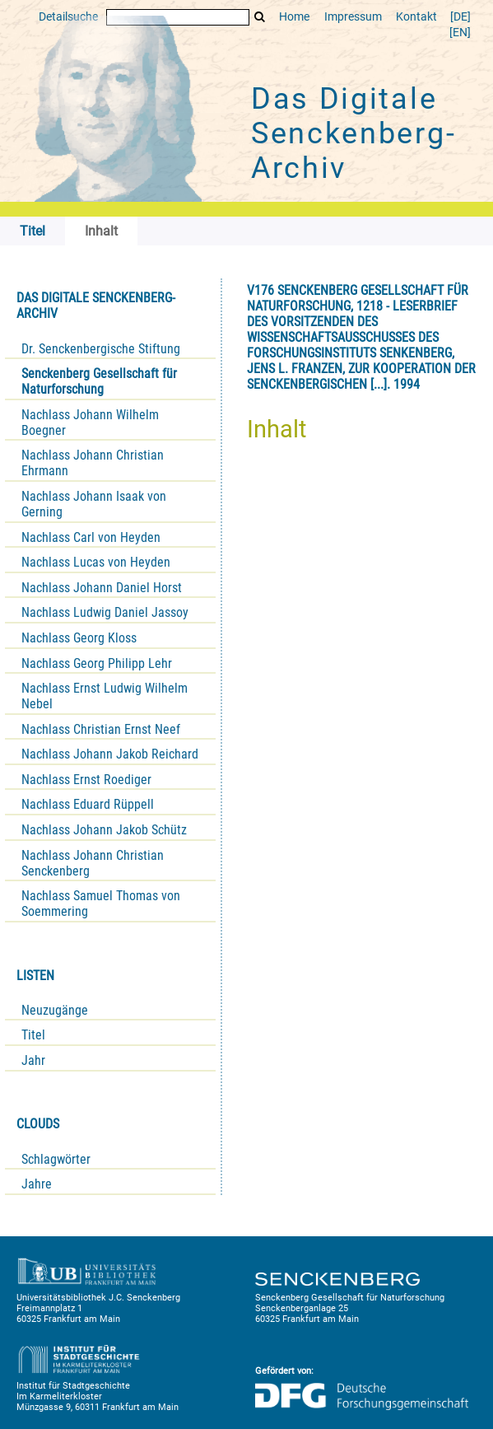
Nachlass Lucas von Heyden (95, 562)
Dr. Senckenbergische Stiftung (100, 349)
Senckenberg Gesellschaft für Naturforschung (99, 381)
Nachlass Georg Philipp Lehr (96, 663)
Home (294, 17)
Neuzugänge (54, 1010)
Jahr (33, 1060)
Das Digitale (353, 133)
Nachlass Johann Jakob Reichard (109, 754)
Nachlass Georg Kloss (79, 638)
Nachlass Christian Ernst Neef (100, 729)
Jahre (36, 1184)
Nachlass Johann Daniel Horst (101, 587)
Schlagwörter (56, 1159)
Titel (33, 1035)
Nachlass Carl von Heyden (90, 537)
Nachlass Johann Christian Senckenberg (92, 863)
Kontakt (416, 17)
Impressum (353, 17)
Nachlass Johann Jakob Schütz (104, 830)
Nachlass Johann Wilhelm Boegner (90, 422)
